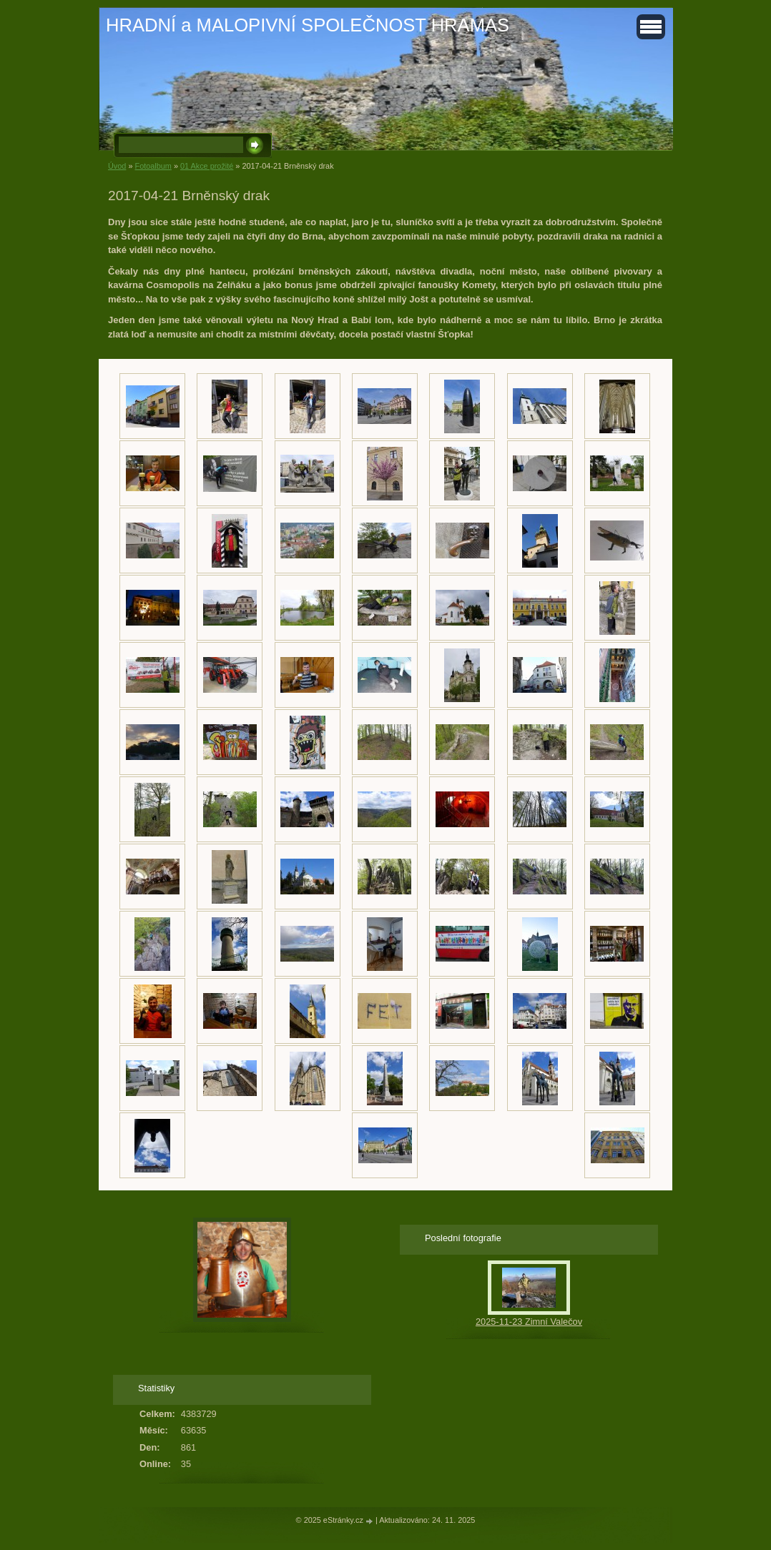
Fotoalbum (152, 166)
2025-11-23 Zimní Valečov (529, 1321)
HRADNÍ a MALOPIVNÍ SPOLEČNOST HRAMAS (307, 25)
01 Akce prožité (206, 166)
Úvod (117, 166)
